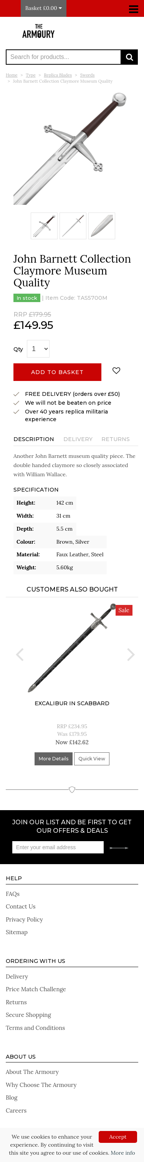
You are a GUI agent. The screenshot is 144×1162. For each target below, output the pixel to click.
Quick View (91, 759)
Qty (18, 349)
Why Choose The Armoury (41, 1084)
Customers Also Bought (72, 589)
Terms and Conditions (35, 1027)
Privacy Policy (24, 919)
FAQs (13, 893)
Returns (115, 439)
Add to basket (57, 372)
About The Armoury (32, 1071)
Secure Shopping (28, 1014)
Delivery (78, 439)
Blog (11, 1097)
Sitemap (17, 932)
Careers (16, 1110)
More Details (53, 759)
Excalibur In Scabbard (72, 703)
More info (123, 1152)
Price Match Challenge (36, 989)
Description (33, 439)
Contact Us (21, 906)
